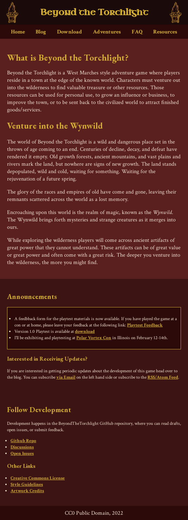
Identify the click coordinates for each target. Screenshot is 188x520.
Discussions (22, 447)
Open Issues (22, 453)
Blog (41, 32)
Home (18, 32)
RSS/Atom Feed (163, 377)
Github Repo (23, 441)
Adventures (107, 32)
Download (69, 32)
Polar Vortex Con (93, 338)
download (85, 331)
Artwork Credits (27, 491)
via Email (65, 377)
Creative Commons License (38, 478)
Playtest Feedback (145, 325)
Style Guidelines (27, 484)
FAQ (137, 32)
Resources (165, 32)
